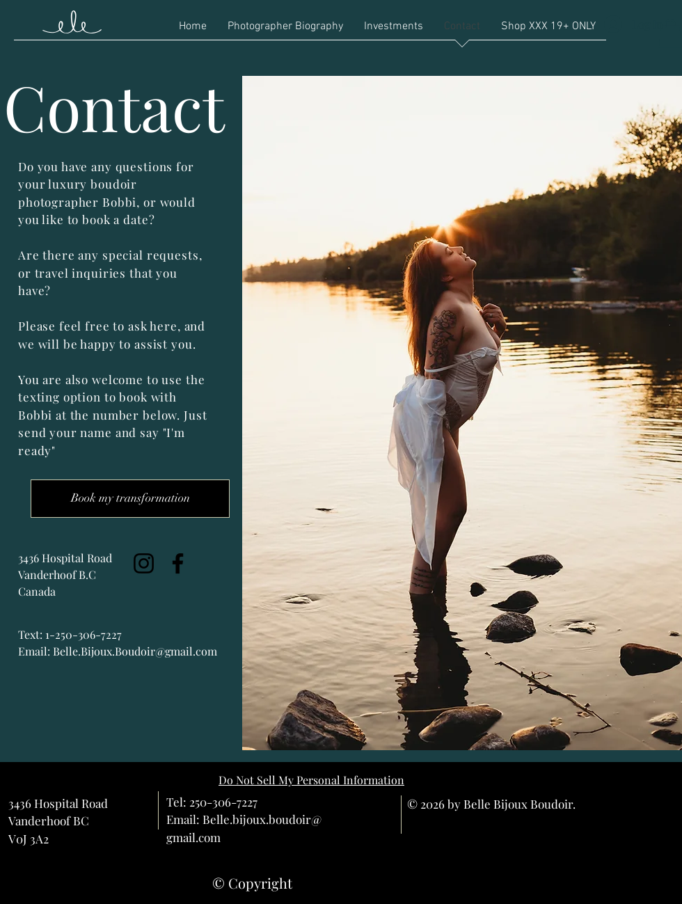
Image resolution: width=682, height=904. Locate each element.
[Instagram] (143, 563)
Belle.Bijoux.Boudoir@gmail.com (135, 651)
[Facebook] (177, 563)
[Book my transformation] (130, 498)
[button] (670, 33)
